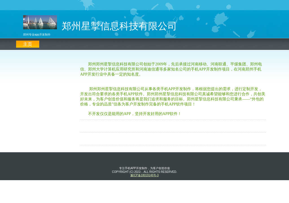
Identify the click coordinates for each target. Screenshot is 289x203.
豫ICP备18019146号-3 (144, 175)
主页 (27, 44)
